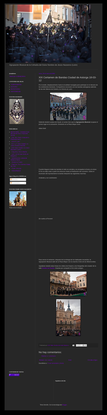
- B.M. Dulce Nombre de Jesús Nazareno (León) (20, 148)
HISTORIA (14, 87)
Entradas (14, 179)
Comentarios (15, 183)
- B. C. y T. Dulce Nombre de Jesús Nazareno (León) (19, 144)
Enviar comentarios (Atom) (55, 363)
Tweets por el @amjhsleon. (17, 76)
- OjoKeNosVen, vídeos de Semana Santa (19, 159)
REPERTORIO (15, 89)
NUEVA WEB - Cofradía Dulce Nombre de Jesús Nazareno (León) (20, 133)
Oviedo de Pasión (48, 268)
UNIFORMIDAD (15, 91)
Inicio (70, 360)
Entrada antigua (92, 360)
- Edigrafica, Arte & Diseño (19, 152)
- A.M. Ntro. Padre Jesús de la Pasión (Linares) (20, 138)
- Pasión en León (16, 168)
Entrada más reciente (45, 360)
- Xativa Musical (15, 171)
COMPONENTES (16, 84)
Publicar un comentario (49, 356)
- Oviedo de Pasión (16, 162)
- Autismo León (15, 141)
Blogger (64, 405)
